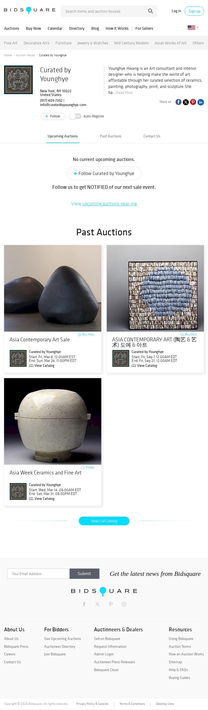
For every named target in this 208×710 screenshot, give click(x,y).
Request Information (110, 646)
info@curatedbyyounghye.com (63, 104)
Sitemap (175, 661)
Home (8, 55)
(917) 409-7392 (51, 100)
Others (198, 42)
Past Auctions (110, 136)
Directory (76, 28)
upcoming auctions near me (109, 204)
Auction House (25, 55)
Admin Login (103, 654)
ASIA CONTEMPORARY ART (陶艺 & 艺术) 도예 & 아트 (154, 342)
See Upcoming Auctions (62, 638)
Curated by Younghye (45, 351)
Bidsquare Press (16, 646)
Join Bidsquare (55, 654)
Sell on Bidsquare (107, 638)
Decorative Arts (37, 42)
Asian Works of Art (171, 42)
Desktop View (165, 704)
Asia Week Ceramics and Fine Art (45, 473)
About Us (11, 638)
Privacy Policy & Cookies (92, 704)
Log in (176, 11)
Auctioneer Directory (59, 646)
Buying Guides (179, 677)
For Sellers (144, 28)
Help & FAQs (178, 669)
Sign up (194, 11)
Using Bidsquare (181, 638)
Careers (9, 654)
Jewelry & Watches (92, 42)
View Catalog (44, 365)
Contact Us (152, 136)
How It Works (117, 28)
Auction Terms (180, 646)
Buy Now (33, 28)
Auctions (11, 28)
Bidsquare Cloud (106, 669)
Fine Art (11, 42)
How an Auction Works (186, 654)
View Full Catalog (104, 521)
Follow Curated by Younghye (106, 173)
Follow (54, 116)
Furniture (64, 42)
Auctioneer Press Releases (114, 661)
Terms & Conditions (132, 704)
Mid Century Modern (131, 42)
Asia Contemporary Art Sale (39, 340)
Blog (95, 28)
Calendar (55, 28)
